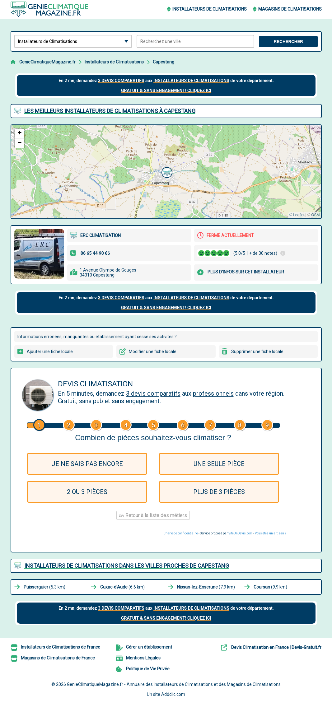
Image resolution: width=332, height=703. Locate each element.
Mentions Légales (143, 657)
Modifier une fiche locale (152, 351)
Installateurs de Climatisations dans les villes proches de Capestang (126, 565)
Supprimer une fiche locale (257, 351)
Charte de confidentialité (180, 533)
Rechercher (288, 41)
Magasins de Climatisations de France (58, 657)
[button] (166, 171)
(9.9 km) (270, 586)
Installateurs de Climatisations (209, 9)
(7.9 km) (206, 586)
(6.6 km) (122, 586)
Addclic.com (173, 694)
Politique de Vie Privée (148, 668)
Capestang (163, 61)
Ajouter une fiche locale (50, 351)
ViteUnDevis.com (240, 533)
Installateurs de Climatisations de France (60, 647)
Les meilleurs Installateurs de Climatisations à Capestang (109, 111)
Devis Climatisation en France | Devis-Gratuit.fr (276, 647)
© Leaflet (296, 215)
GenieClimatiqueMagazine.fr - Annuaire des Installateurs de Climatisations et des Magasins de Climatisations (174, 684)
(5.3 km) (44, 586)
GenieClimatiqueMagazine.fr (47, 61)
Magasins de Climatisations (290, 9)
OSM (315, 215)
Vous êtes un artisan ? (270, 533)
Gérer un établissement (149, 647)
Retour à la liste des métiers (153, 515)
